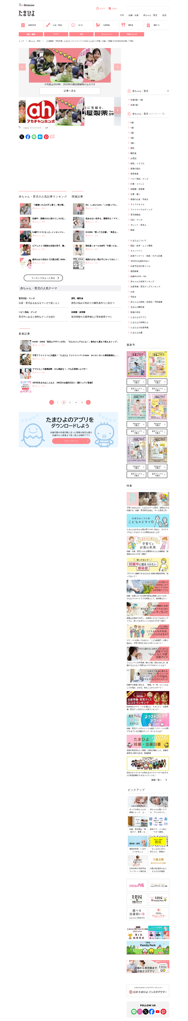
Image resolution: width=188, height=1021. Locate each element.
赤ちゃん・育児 (150, 15)
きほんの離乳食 (137, 307)
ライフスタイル (137, 204)
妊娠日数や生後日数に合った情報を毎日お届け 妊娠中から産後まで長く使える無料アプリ (71, 434)
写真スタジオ (132, 34)
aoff (46, 128)
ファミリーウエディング (141, 209)
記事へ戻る (70, 90)
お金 (132, 291)
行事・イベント (137, 184)
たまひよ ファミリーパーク (32, 128)
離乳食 (127, 25)
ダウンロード (71, 441)
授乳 (132, 148)
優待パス (153, 25)
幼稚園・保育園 (137, 189)
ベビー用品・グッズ (139, 178)
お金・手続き (54, 25)
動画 (132, 230)
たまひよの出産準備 (139, 327)
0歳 (132, 122)
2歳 (132, 132)
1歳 (132, 127)
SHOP (100, 8)
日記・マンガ (136, 219)
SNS (81, 34)
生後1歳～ (135, 104)
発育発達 (134, 173)
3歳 (132, 137)
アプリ (56, 34)
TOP (122, 15)
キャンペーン (107, 34)
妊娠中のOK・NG (138, 276)
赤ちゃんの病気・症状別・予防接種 (146, 301)
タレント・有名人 (138, 224)
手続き (133, 296)
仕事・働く (135, 194)
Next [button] (117, 67)
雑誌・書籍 (31, 34)
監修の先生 (135, 312)
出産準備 (102, 25)
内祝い (113, 8)
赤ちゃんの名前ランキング (142, 281)
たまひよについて (138, 240)
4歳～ (133, 143)
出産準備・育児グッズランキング (145, 286)
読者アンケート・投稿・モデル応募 (146, 255)
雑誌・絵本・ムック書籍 (141, 245)
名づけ (77, 25)
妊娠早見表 (28, 25)
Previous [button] (22, 67)
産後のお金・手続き (139, 199)
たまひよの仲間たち (139, 322)
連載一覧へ (156, 779)
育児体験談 (135, 214)
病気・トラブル (137, 163)
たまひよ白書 (136, 332)
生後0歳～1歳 (136, 99)
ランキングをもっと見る (43, 277)
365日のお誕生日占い (140, 261)
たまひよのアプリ (138, 317)
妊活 (164, 15)
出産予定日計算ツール (140, 266)
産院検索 (134, 271)
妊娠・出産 (134, 15)
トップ (21, 41)
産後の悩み (135, 168)
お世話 (133, 158)
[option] (70, 67)
